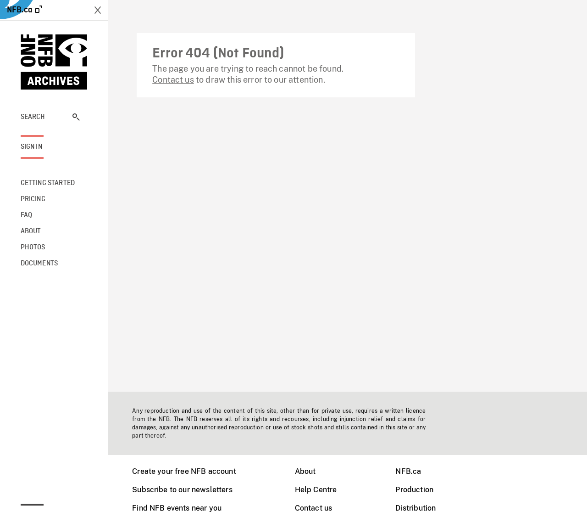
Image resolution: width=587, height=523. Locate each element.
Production (414, 489)
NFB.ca (408, 471)
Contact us (173, 79)
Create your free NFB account (184, 471)
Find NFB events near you (177, 508)
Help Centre (316, 489)
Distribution (415, 508)
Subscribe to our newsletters (182, 489)
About (305, 471)
